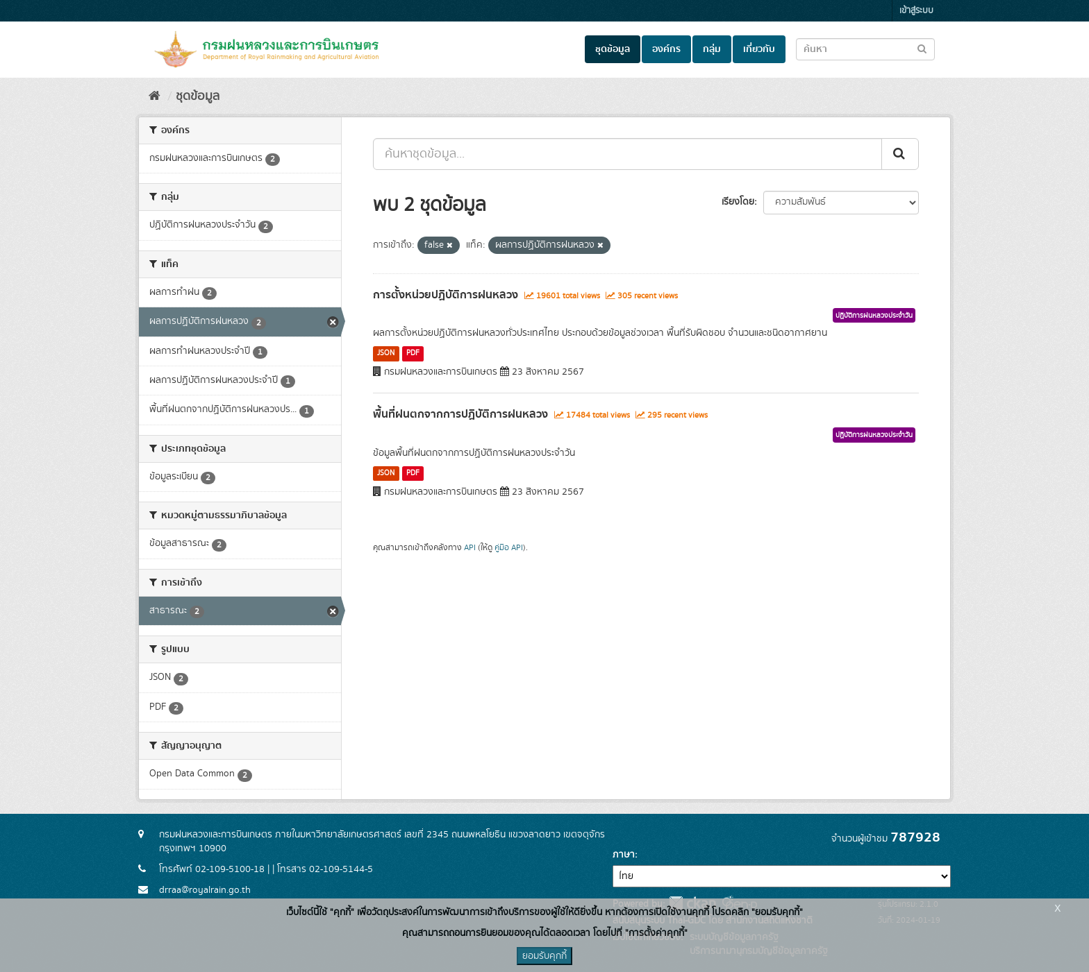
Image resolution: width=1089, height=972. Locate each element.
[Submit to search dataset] (922, 48)
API (470, 548)
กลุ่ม (712, 49)
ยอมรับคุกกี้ (544, 956)
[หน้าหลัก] (154, 96)
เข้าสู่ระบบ (916, 10)
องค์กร (666, 49)
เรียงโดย (738, 202)
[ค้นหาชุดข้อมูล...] (627, 154)
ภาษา (624, 855)
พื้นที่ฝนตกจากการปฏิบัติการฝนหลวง (460, 414)
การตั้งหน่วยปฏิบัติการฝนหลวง (445, 295)
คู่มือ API (508, 548)
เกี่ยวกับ (759, 49)
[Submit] (900, 154)
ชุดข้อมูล (612, 49)
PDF (412, 353)
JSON (385, 353)
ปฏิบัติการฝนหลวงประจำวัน (874, 316)
